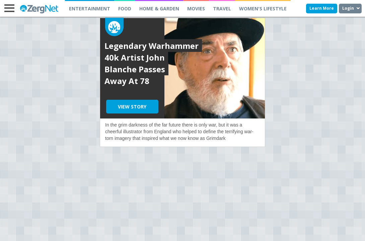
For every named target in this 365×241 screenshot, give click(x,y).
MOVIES (196, 8)
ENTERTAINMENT (89, 8)
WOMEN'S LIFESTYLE (263, 8)
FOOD (124, 8)
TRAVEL (222, 8)
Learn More (321, 8)
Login (348, 8)
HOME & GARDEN (159, 8)
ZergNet (38, 9)
